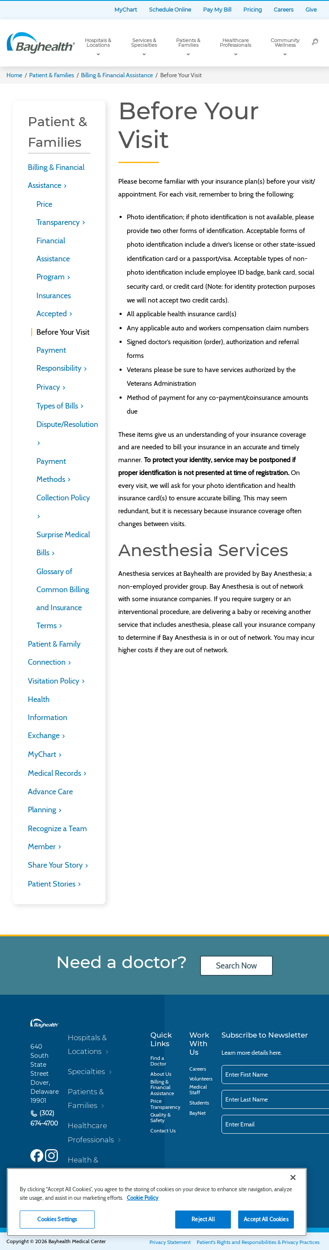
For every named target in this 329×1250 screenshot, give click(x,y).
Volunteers (200, 1078)
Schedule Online (170, 9)
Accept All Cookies (266, 1219)
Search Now (236, 966)
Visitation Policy (54, 681)
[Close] (293, 1177)
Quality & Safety (160, 1117)
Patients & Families (188, 42)
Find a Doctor (158, 1060)
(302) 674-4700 (44, 1118)
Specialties (86, 1071)
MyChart (125, 9)
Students (199, 1102)
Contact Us (163, 1130)
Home (14, 75)
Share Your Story (56, 865)
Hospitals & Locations (98, 42)
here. (275, 1052)
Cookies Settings (57, 1219)
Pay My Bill (217, 9)
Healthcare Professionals (235, 42)
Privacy (49, 387)
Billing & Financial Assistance (117, 75)
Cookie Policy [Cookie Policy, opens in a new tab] (143, 1197)
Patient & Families (51, 75)
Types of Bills (58, 406)
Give (311, 9)
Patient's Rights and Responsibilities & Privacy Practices (258, 1242)
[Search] (315, 43)
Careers (283, 9)
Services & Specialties (144, 42)
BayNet (197, 1113)
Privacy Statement (170, 1242)
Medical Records (55, 773)
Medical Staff (198, 1089)
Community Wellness (285, 42)
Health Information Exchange (47, 717)
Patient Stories (52, 884)
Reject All (202, 1219)
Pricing (252, 9)
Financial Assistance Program (53, 258)
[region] (157, 1202)
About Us (160, 1074)
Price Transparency (165, 1103)
